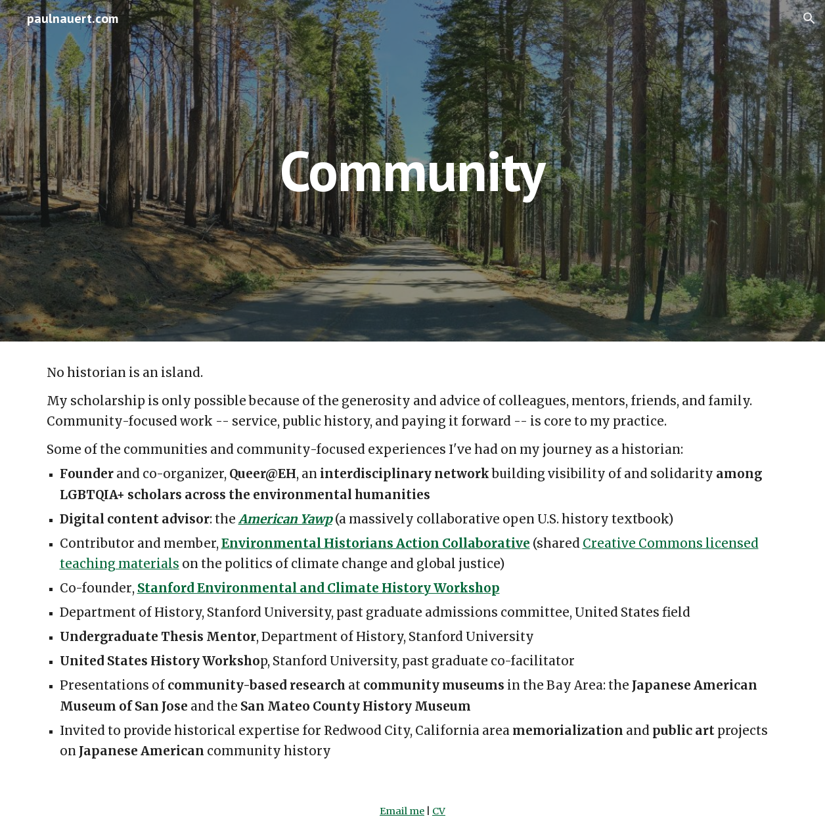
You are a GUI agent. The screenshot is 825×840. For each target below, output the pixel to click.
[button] (809, 18)
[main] (412, 170)
